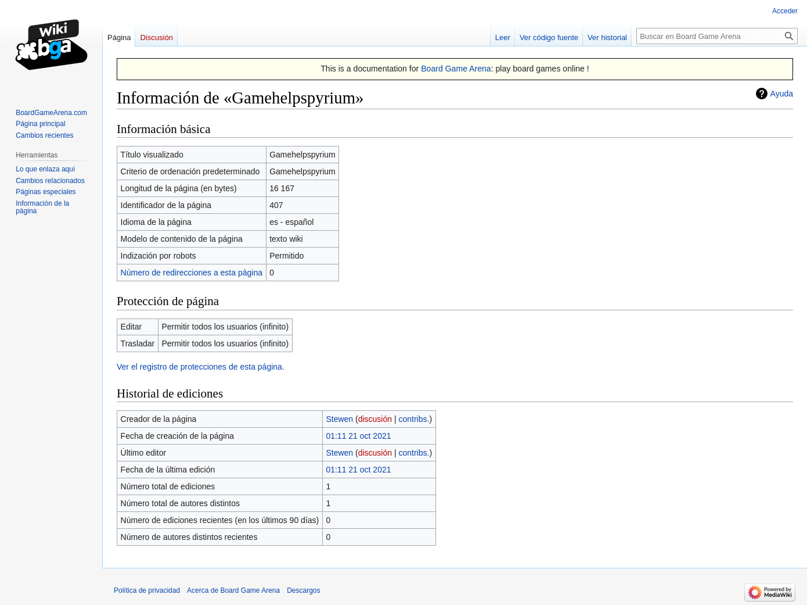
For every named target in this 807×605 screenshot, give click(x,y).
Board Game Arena (456, 68)
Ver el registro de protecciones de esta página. (200, 366)
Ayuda (781, 93)
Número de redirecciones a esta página (191, 272)
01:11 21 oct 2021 (358, 436)
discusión (375, 419)
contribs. (413, 419)
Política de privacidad (147, 590)
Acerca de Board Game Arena (233, 590)
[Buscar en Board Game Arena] (717, 36)
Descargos (303, 590)
